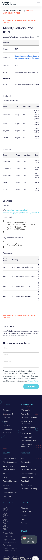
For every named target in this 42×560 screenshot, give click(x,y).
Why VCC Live (26, 507)
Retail (5, 474)
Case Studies (25, 460)
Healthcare (7, 492)
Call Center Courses (28, 467)
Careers (23, 511)
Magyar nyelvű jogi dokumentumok (9, 544)
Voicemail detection (28, 440)
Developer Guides (11, 11)
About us (24, 504)
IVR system (25, 413)
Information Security (28, 471)
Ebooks (23, 464)
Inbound (6, 423)
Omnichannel (7, 416)
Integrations (7, 431)
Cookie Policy (7, 532)
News (23, 514)
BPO (4, 471)
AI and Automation (9, 460)
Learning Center (26, 474)
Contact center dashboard (26, 444)
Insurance (6, 485)
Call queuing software (28, 420)
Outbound (6, 420)
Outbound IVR (26, 432)
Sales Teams (7, 464)
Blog (22, 456)
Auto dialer (25, 416)
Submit (31, 389)
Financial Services (9, 478)
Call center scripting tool (29, 429)
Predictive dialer (26, 436)
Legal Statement (8, 535)
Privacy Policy (33, 384)
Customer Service (9, 456)
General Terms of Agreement (9, 539)
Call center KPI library (28, 485)
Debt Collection (8, 467)
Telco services (26, 481)
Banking (6, 481)
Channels (6, 427)
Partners (24, 518)
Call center (6, 413)
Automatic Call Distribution (26, 424)
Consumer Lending (9, 488)
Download (24, 478)
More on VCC (7, 434)
